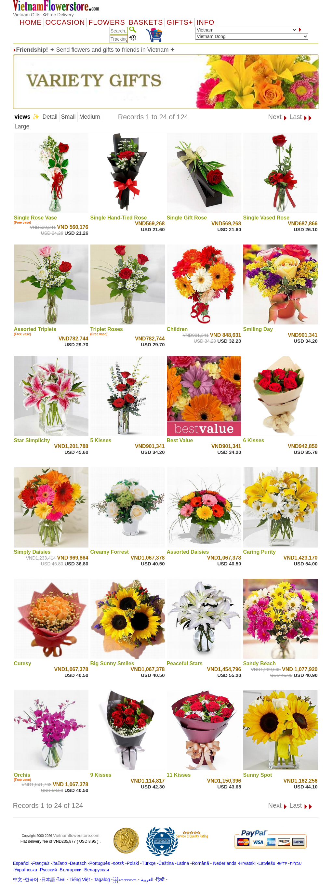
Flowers (106, 22)
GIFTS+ (179, 22)
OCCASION (65, 22)
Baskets (146, 22)
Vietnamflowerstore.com (76, 835)
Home (31, 22)
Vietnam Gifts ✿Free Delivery (43, 14)
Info (205, 22)
